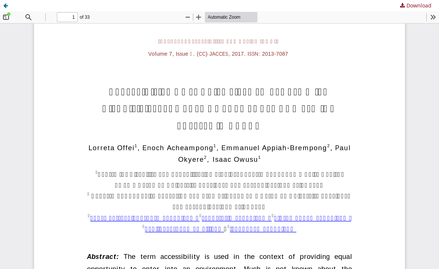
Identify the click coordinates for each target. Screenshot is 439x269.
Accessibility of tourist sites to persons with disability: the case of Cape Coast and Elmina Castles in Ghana (148, 5)
